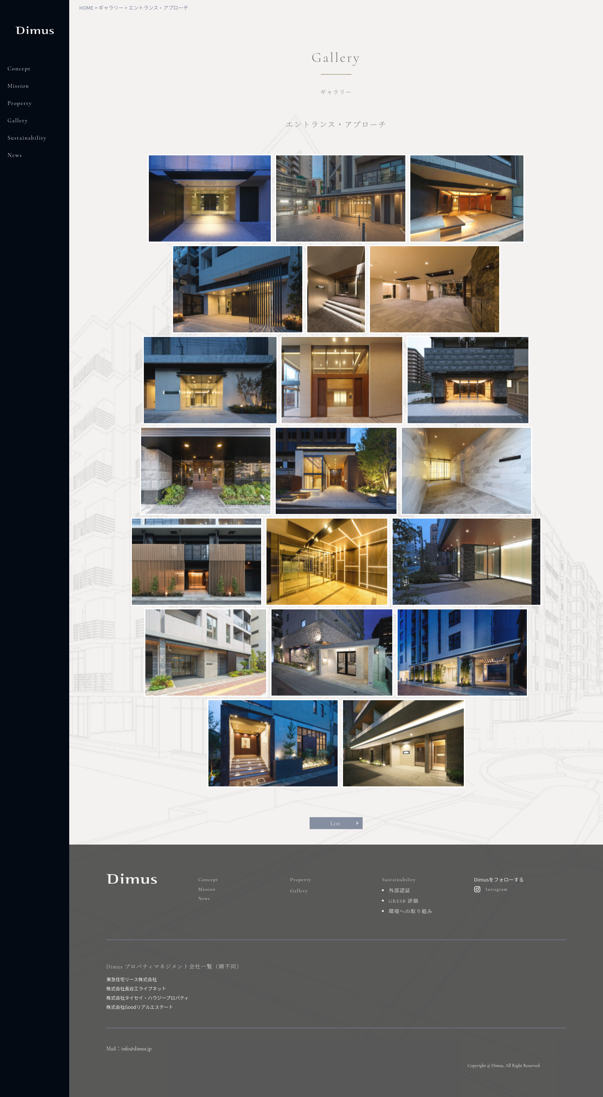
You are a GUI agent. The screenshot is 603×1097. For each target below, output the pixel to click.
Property (20, 103)
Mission (18, 85)
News (15, 155)
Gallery (18, 120)
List (335, 826)
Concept (19, 68)
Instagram (497, 889)
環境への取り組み (410, 911)
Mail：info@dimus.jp (129, 1048)
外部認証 (399, 891)
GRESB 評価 (403, 901)
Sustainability (27, 137)
